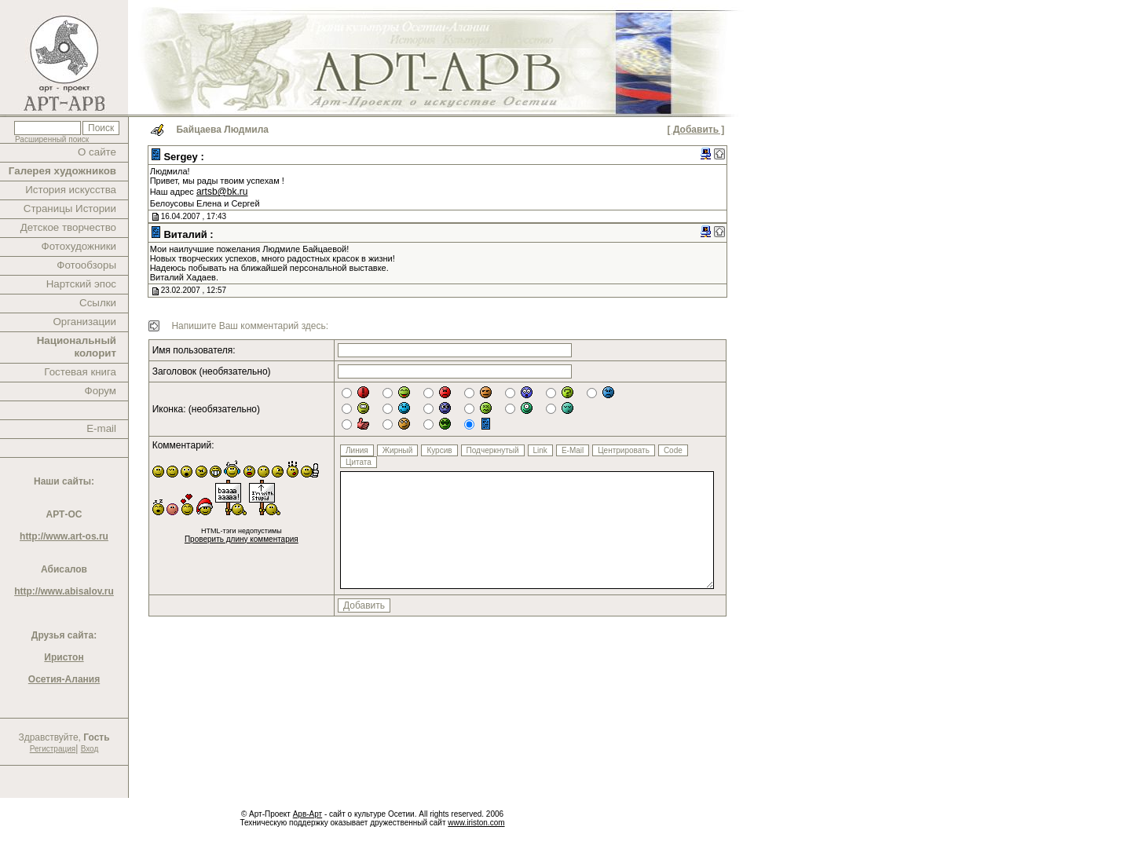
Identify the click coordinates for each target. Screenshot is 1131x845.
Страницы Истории (70, 208)
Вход (90, 748)
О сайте (97, 152)
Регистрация (52, 748)
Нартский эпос (81, 284)
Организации (84, 321)
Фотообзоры (86, 265)
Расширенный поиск (52, 139)
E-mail (101, 428)
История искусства (70, 190)
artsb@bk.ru (222, 191)
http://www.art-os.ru (64, 536)
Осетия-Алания (64, 679)
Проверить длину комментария (241, 539)
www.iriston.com (476, 822)
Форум (101, 391)
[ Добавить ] (696, 129)
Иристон (63, 657)
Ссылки (97, 303)
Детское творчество (68, 227)
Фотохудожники (79, 246)
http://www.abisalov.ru (64, 591)
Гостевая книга (80, 372)
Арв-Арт (307, 814)
